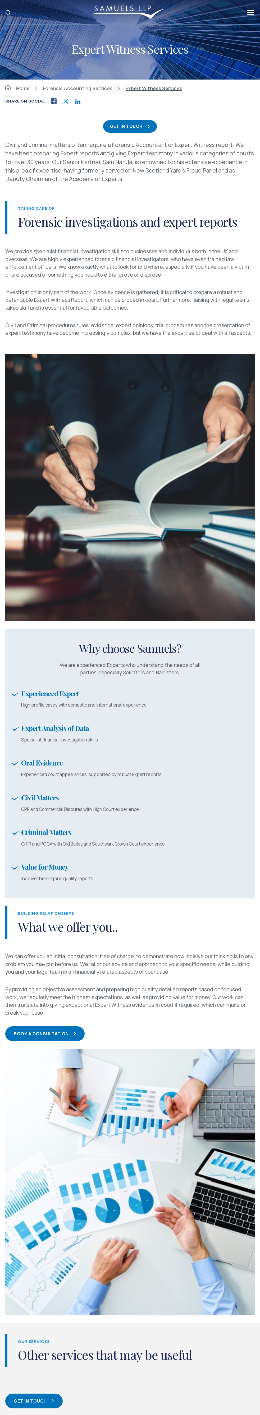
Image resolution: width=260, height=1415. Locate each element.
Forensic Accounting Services (77, 88)
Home (17, 88)
